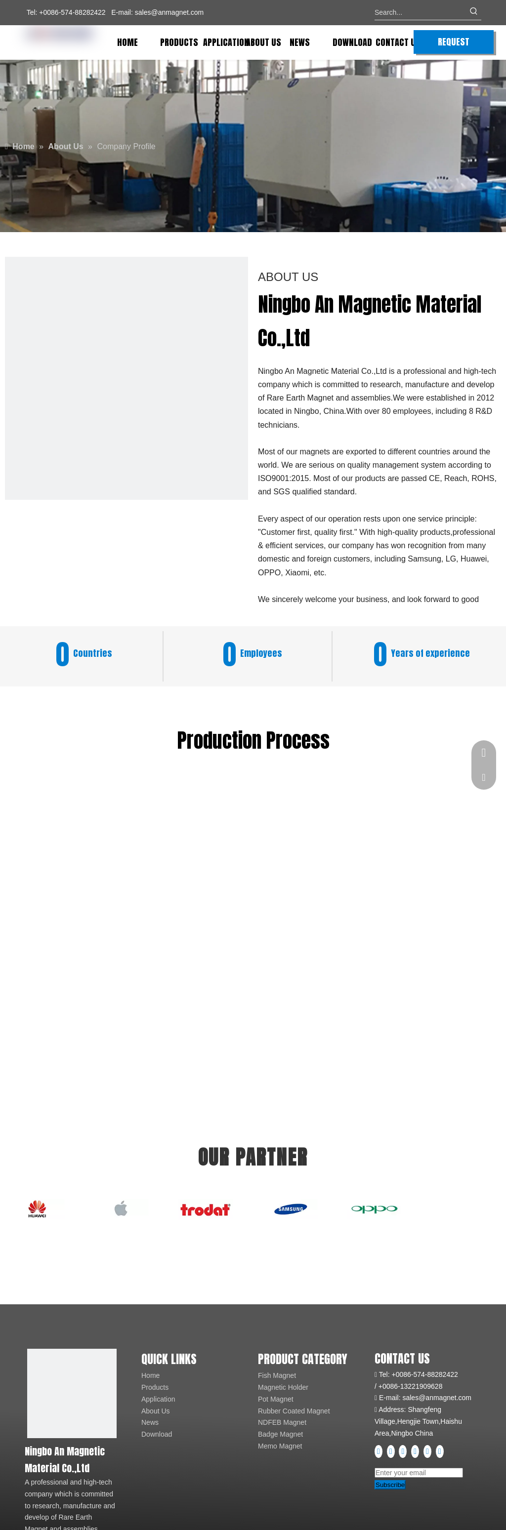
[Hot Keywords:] (473, 12)
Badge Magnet (280, 1434)
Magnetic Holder (283, 1387)
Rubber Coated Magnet (294, 1411)
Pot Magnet (276, 1399)
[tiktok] (440, 1451)
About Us (155, 1411)
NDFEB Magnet (282, 1422)
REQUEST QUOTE (453, 44)
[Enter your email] (419, 1473)
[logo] (72, 1393)
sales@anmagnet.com (169, 12)
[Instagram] (416, 1451)
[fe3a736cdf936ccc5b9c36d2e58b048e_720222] (126, 378)
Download (156, 1434)
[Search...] (420, 12)
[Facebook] (379, 1451)
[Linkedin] (392, 1451)
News (150, 1422)
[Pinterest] (428, 1451)
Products (155, 1387)
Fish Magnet (277, 1375)
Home (150, 1375)
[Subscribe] (390, 1485)
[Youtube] (404, 1451)
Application (158, 1399)
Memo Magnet (280, 1446)
